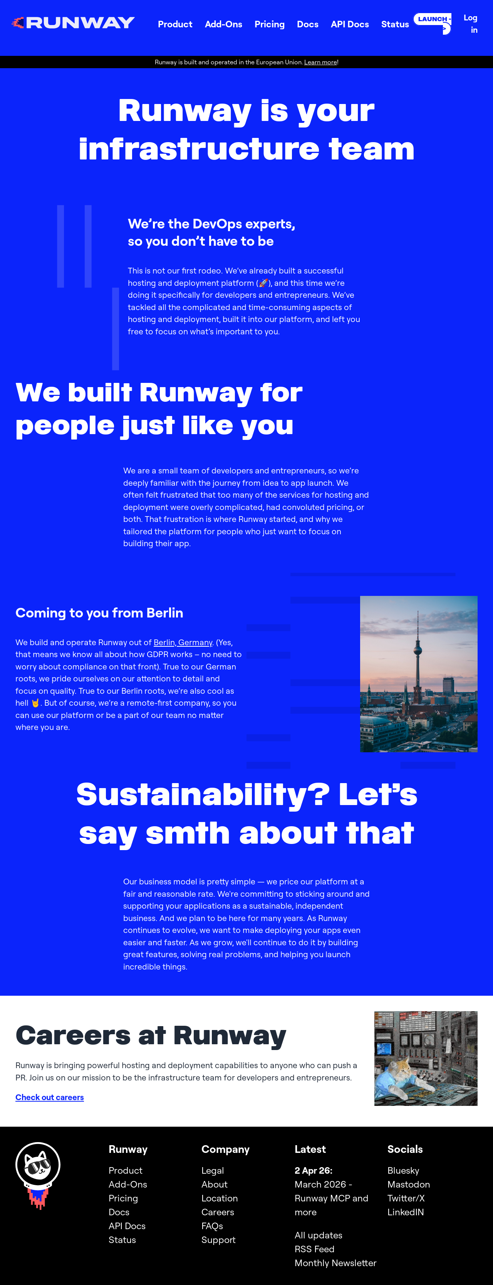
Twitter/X (406, 1198)
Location (219, 1198)
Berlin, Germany (183, 642)
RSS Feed (315, 1249)
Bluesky (403, 1170)
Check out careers (49, 1097)
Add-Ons (223, 24)
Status (395, 24)
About (214, 1184)
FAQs (212, 1225)
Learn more (320, 62)
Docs (308, 24)
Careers (217, 1212)
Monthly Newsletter (336, 1262)
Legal (212, 1170)
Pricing (270, 24)
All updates (318, 1235)
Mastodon (408, 1184)
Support (218, 1239)
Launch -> (434, 23)
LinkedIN (405, 1212)
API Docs (350, 24)
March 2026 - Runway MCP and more (332, 1198)
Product (175, 24)
